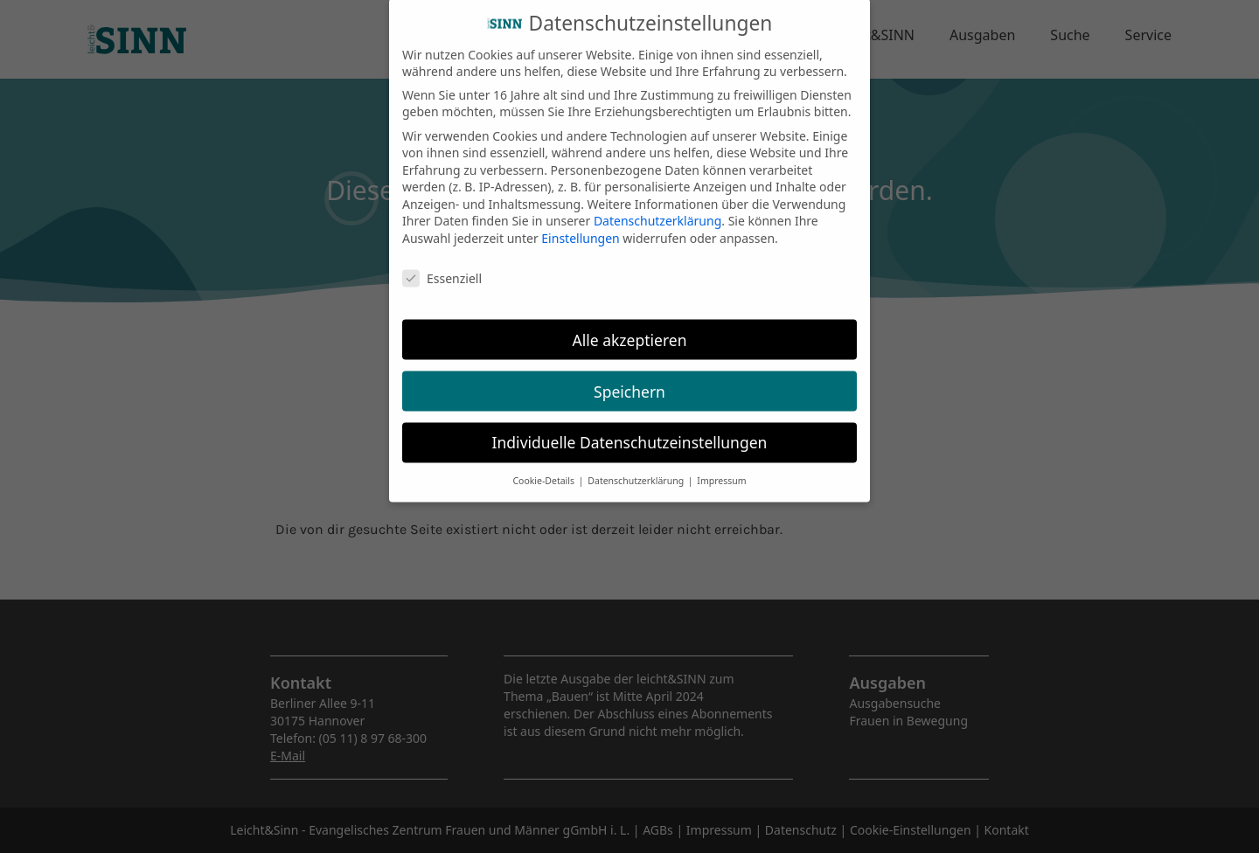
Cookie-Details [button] (544, 467)
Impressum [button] (721, 467)
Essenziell (442, 264)
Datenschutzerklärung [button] (637, 467)
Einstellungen (580, 224)
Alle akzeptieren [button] (630, 326)
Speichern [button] (629, 377)
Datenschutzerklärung (657, 207)
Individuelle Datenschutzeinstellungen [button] (630, 429)
